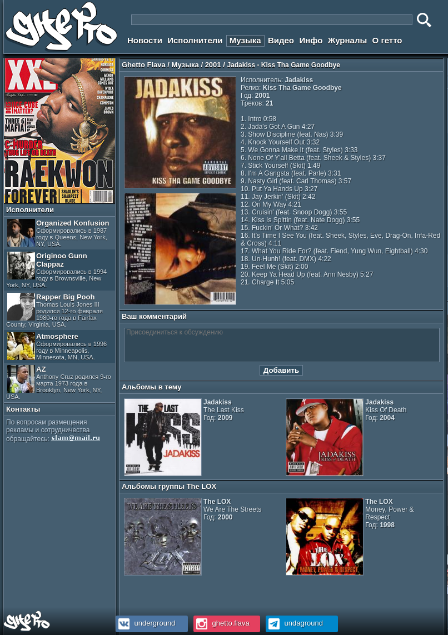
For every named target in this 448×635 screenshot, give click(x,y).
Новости (144, 40)
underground (145, 623)
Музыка (245, 40)
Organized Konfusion (58, 233)
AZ (58, 382)
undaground (294, 623)
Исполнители (194, 40)
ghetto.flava (221, 623)
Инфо (310, 40)
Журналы (347, 40)
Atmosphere (57, 346)
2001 (213, 65)
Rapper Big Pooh (54, 310)
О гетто (387, 40)
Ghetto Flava (144, 65)
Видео (281, 40)
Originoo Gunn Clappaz (56, 270)
